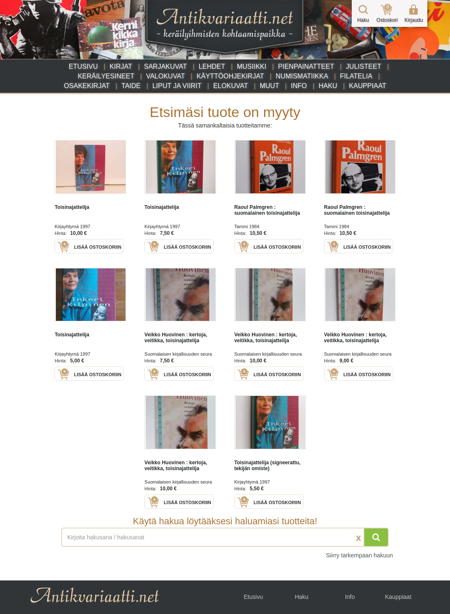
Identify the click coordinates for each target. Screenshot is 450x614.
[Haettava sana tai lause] (225, 537)
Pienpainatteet (306, 66)
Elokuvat (230, 85)
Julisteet (363, 66)
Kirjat (121, 66)
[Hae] (376, 537)
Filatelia (356, 76)
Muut (269, 85)
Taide (131, 85)
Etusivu (83, 66)
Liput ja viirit (176, 85)
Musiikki (251, 66)
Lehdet (212, 66)
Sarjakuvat (165, 66)
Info (299, 85)
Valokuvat (165, 76)
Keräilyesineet (106, 76)
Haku (328, 85)
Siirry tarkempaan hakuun (359, 555)
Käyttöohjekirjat (230, 76)
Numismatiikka (302, 76)
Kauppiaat (367, 85)
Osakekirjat (87, 85)
